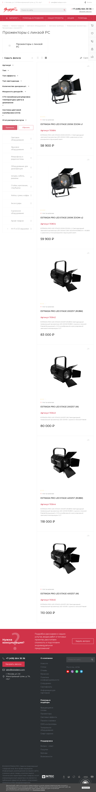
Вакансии (44, 674)
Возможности (46, 756)
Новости (44, 663)
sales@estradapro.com (58, 2)
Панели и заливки (48, 721)
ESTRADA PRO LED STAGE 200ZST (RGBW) (61, 311)
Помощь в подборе (45, 701)
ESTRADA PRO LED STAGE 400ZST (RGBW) (61, 498)
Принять (86, 788)
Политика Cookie (39, 790)
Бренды (43, 753)
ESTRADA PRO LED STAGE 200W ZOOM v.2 (61, 218)
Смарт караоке (46, 734)
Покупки (44, 749)
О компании (46, 658)
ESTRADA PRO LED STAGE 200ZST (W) (59, 407)
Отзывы (43, 670)
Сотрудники (45, 683)
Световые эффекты (48, 717)
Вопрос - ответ (46, 746)
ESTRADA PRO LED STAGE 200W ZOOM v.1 (61, 124)
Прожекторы (46, 714)
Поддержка (46, 741)
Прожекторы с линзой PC (29, 45)
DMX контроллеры (48, 724)
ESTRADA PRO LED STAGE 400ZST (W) (59, 594)
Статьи (43, 667)
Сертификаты (46, 687)
